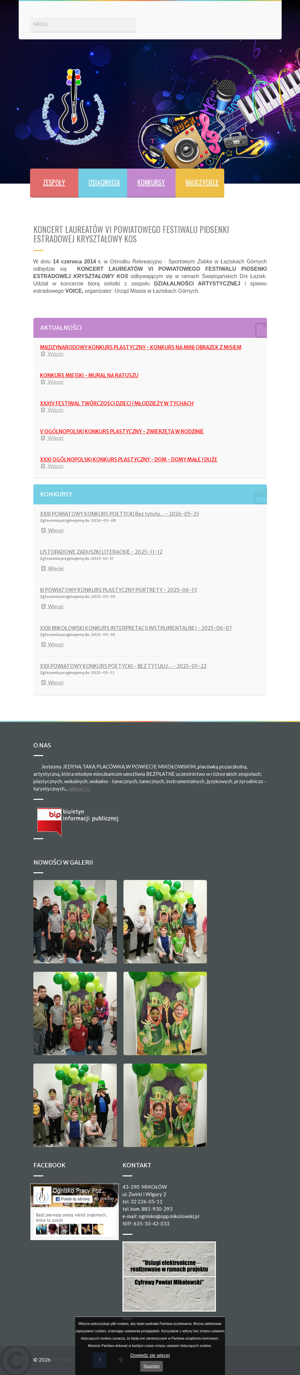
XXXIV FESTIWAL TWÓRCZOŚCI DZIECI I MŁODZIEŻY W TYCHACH (117, 403)
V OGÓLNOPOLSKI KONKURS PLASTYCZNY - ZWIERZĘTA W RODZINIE (122, 431)
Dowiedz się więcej (150, 1355)
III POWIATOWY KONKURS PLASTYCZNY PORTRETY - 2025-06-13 (118, 590)
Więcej (52, 354)
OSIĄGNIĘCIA (104, 182)
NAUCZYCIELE (202, 182)
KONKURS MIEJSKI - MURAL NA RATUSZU (89, 375)
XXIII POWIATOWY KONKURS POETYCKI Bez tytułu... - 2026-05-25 (119, 514)
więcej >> (80, 788)
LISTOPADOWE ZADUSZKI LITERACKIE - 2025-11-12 (101, 552)
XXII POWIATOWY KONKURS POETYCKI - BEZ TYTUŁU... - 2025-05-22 (123, 666)
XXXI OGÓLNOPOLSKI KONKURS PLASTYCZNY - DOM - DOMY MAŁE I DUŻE (129, 459)
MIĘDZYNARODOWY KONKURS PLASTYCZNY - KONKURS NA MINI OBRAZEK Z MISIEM (141, 347)
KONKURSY (151, 182)
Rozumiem (152, 1366)
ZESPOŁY (54, 182)
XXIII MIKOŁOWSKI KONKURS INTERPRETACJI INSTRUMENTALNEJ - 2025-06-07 (136, 628)
